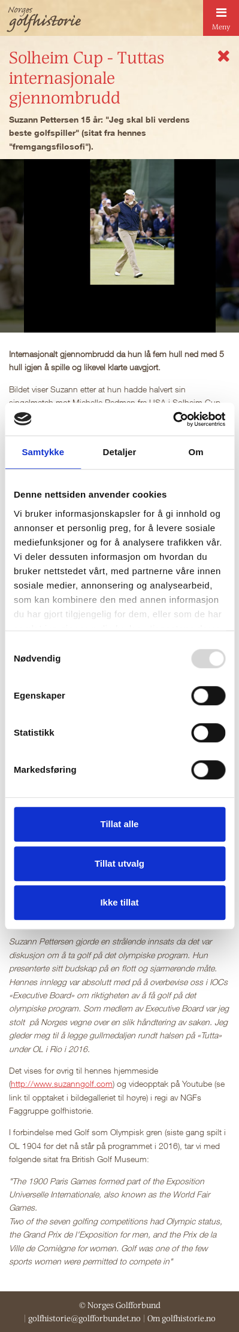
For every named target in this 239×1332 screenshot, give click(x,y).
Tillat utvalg (119, 863)
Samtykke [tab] (43, 452)
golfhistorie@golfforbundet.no (84, 1318)
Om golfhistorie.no (181, 1318)
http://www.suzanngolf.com (62, 1083)
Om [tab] (196, 452)
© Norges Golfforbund (120, 1305)
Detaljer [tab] (120, 452)
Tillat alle (120, 824)
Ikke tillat (119, 902)
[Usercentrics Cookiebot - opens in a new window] (172, 419)
